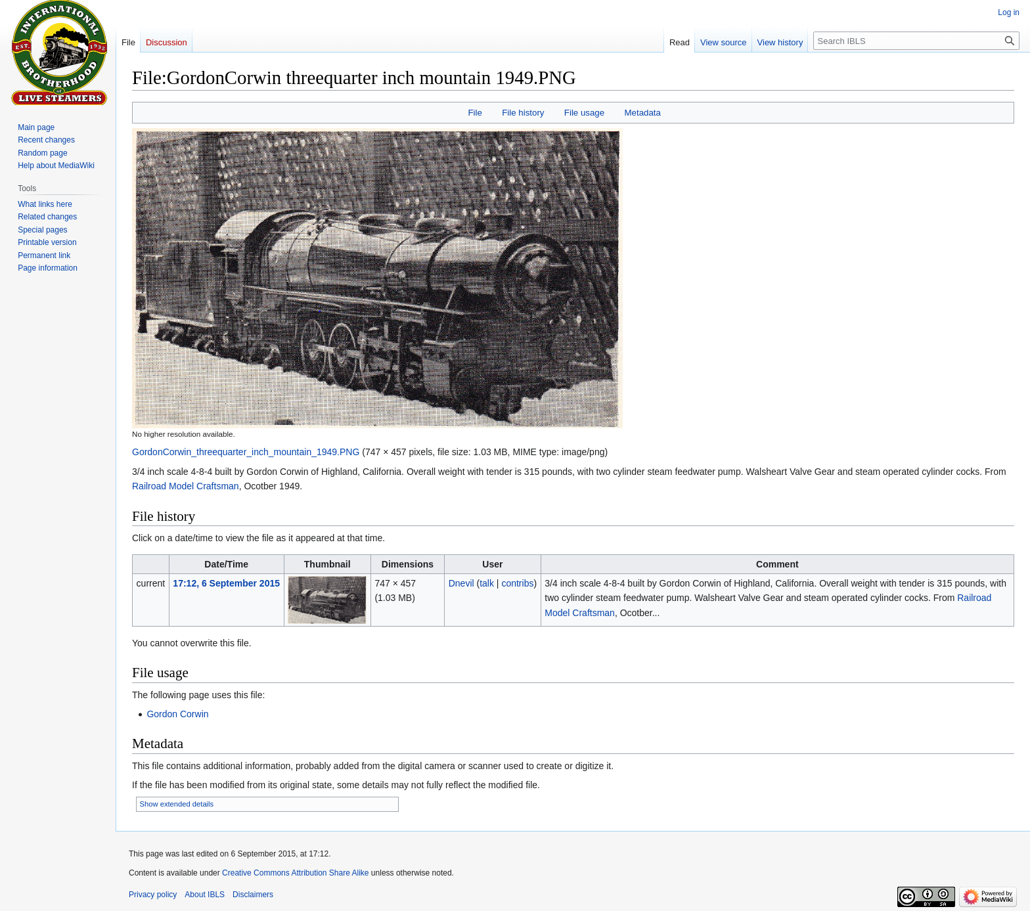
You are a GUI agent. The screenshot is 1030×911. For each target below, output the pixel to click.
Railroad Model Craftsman (185, 486)
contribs (517, 583)
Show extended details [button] (177, 804)
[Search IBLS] (916, 41)
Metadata (642, 113)
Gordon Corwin (177, 714)
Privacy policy (153, 894)
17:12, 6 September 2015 (226, 583)
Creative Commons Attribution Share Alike (295, 873)
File (474, 113)
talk (487, 583)
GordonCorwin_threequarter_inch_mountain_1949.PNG (245, 452)
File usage (584, 113)
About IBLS (205, 894)
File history (523, 113)
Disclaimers (253, 894)
